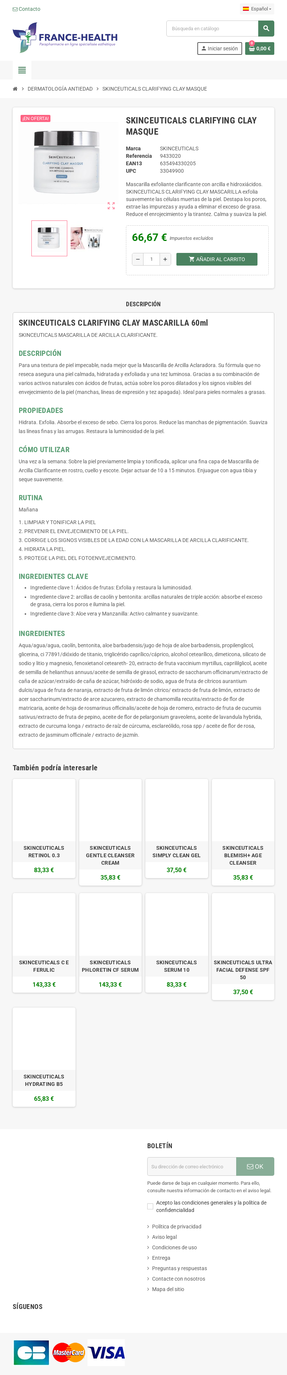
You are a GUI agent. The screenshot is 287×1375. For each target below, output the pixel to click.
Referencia (139, 156)
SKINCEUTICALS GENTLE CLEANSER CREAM (110, 855)
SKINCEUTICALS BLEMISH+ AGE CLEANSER (242, 855)
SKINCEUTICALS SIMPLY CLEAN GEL (176, 851)
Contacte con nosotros (178, 1279)
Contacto (26, 9)
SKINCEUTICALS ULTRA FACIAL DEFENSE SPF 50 (243, 969)
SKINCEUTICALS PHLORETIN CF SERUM (110, 966)
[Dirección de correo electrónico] (191, 1166)
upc (131, 171)
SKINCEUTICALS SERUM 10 (176, 966)
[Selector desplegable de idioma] (257, 9)
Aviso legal (164, 1237)
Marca (133, 148)
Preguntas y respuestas (179, 1268)
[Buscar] (220, 29)
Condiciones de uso (174, 1247)
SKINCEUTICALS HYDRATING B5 (44, 1080)
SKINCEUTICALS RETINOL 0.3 (44, 851)
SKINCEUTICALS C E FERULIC (44, 966)
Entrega (161, 1258)
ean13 (134, 163)
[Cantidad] (151, 259)
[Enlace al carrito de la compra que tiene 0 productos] (259, 48)
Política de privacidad (176, 1227)
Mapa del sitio (168, 1289)
